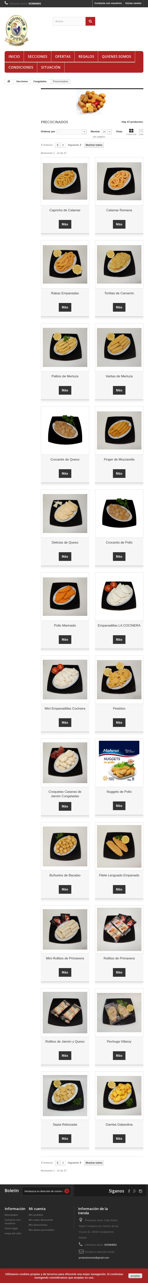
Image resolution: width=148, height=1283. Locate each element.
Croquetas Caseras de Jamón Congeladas (65, 794)
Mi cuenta (37, 1208)
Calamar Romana (119, 210)
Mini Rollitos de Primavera (65, 958)
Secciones (37, 56)
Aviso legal (11, 1228)
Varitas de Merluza (119, 376)
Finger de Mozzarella (119, 459)
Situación (51, 67)
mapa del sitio (13, 1233)
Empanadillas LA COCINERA (119, 625)
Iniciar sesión (133, 3)
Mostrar (95, 131)
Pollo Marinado (65, 625)
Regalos (86, 56)
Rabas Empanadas (65, 293)
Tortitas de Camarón (119, 293)
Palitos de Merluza (64, 376)
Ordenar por (48, 131)
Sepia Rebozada (65, 1124)
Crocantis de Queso (64, 459)
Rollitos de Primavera (119, 958)
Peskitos (119, 708)
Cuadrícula (131, 131)
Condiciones (20, 67)
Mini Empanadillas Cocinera (65, 708)
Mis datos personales (41, 1229)
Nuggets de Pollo (119, 792)
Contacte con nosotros (108, 3)
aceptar (135, 1275)
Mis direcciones (38, 1224)
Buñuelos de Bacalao (65, 875)
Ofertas (63, 56)
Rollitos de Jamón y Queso (65, 1041)
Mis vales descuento (41, 1219)
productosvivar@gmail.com (94, 1257)
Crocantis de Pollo (119, 542)
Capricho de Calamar (65, 210)
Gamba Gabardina (119, 1124)
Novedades (11, 1214)
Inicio (14, 56)
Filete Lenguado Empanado (119, 875)
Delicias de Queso (65, 542)
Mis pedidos (36, 1214)
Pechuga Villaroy (119, 1041)
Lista (141, 131)
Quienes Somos (116, 56)
